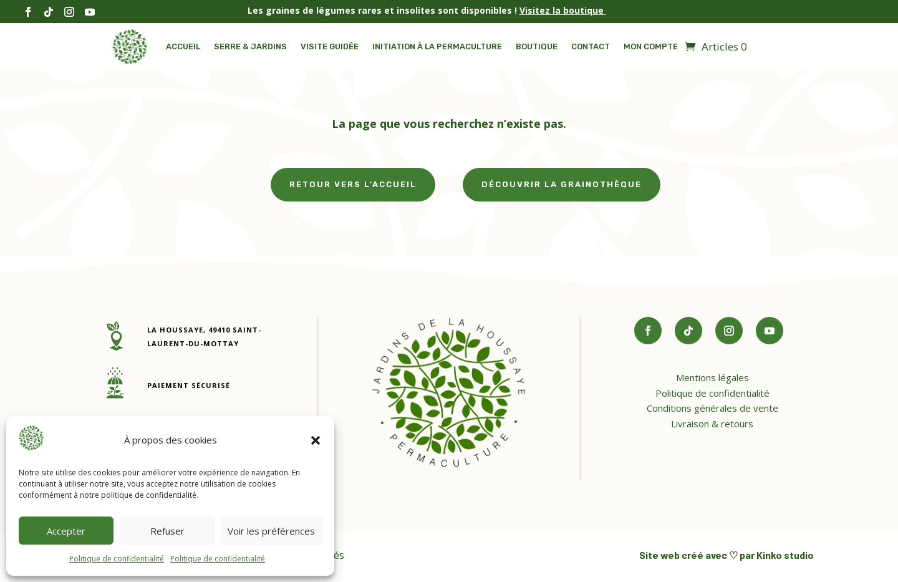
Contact (590, 46)
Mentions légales (712, 377)
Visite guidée (330, 46)
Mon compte (651, 46)
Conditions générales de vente (712, 408)
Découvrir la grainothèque (561, 184)
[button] (315, 440)
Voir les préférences (271, 531)
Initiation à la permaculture (437, 46)
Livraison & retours (712, 423)
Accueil (183, 46)
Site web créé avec (684, 555)
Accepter (66, 531)
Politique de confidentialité (116, 558)
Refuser (167, 531)
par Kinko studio (776, 555)
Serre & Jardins (250, 46)
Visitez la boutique (562, 10)
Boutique (537, 46)
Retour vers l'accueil (353, 184)
